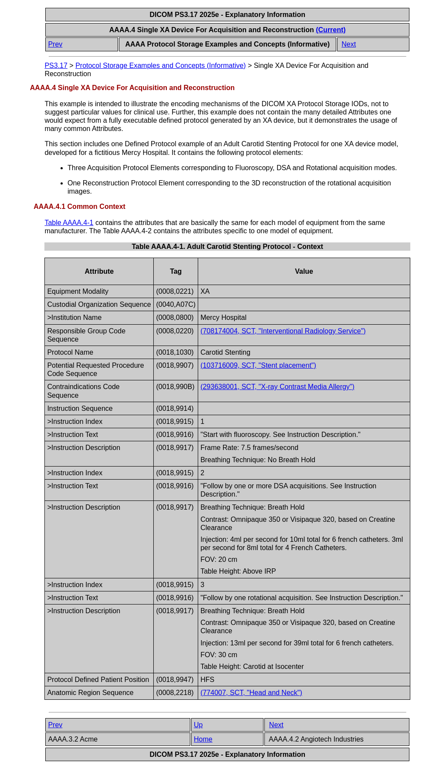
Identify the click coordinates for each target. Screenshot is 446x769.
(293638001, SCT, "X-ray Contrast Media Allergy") (277, 386)
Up (198, 725)
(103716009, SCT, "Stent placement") (258, 365)
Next (348, 44)
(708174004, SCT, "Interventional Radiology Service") (283, 331)
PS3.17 (55, 65)
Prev (55, 44)
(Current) (330, 30)
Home (203, 739)
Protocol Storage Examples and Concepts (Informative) (160, 65)
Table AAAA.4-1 (68, 222)
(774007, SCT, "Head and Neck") (251, 692)
